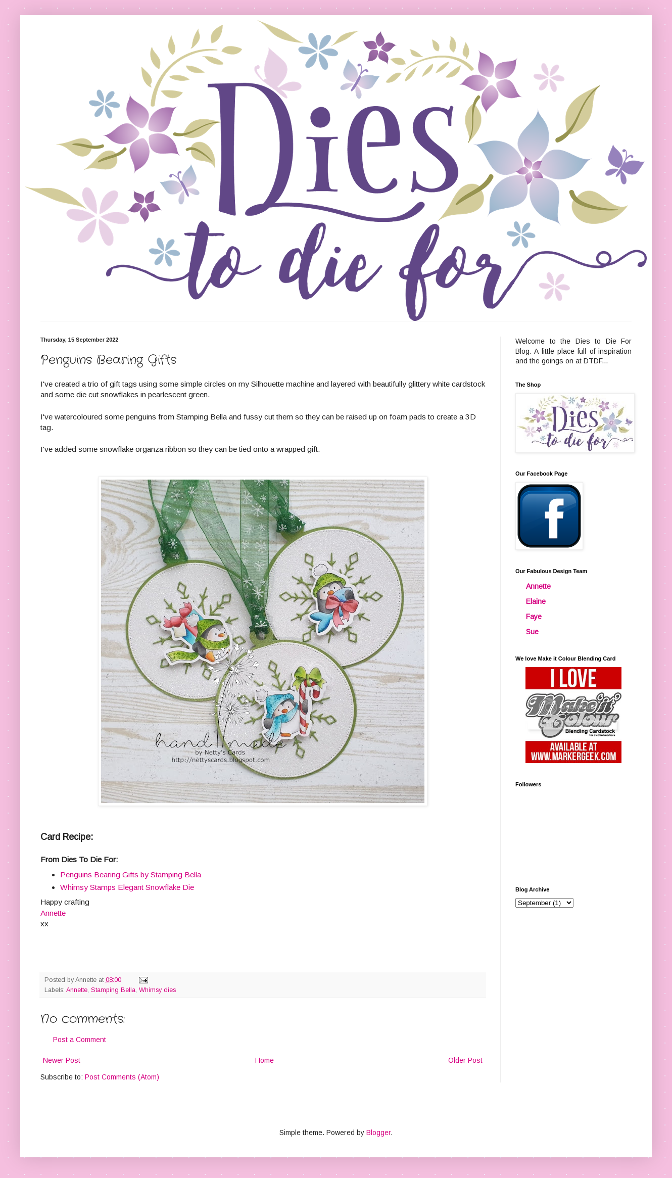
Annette (76, 990)
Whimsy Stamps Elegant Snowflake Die (127, 887)
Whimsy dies (157, 990)
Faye (534, 616)
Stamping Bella (113, 990)
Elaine (536, 601)
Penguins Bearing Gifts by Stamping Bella (130, 874)
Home (264, 1060)
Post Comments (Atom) (122, 1077)
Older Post (465, 1060)
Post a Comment (79, 1039)
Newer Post (61, 1060)
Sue (532, 632)
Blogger (378, 1132)
